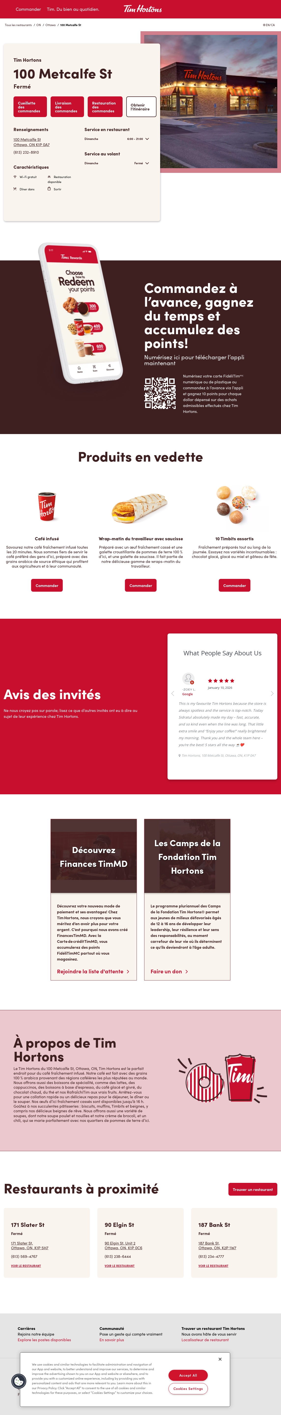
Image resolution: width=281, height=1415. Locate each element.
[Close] (220, 1359)
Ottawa (50, 25)
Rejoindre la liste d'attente (93, 971)
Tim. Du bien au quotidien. (73, 9)
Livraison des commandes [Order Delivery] (66, 106)
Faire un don (169, 971)
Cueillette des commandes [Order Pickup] (29, 106)
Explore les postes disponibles (44, 1339)
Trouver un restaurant (253, 1189)
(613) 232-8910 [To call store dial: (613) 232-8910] (26, 152)
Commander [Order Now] (47, 585)
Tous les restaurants (18, 25)
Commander (28, 9)
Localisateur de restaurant (205, 1339)
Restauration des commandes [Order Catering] (104, 106)
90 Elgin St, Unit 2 (123, 1245)
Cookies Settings (188, 1388)
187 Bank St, (217, 1245)
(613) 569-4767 (24, 1256)
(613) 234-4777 (211, 1256)
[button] (19, 1381)
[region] (125, 1379)
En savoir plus (111, 1339)
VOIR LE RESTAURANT (26, 1266)
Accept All (188, 1375)
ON (38, 25)
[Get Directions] (47, 142)
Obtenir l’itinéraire (140, 106)
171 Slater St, (29, 1245)
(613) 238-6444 (118, 1256)
